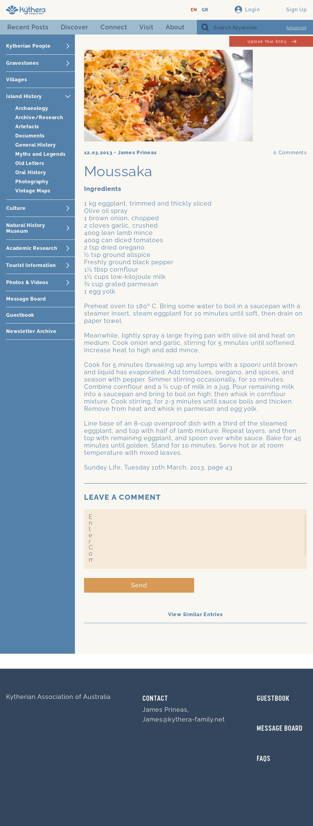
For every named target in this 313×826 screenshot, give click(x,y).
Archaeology (31, 108)
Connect (114, 27)
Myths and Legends (40, 154)
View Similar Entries (195, 614)
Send (139, 585)
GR (205, 10)
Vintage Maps (32, 191)
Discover (74, 27)
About (175, 27)
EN (194, 10)
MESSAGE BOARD (280, 729)
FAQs (264, 759)
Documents (30, 136)
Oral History (30, 172)
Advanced (296, 27)
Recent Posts (28, 27)
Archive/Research (39, 117)
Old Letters (29, 163)
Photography (32, 182)
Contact (155, 699)
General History (35, 145)
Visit (146, 27)
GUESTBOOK (273, 699)
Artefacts (27, 127)
